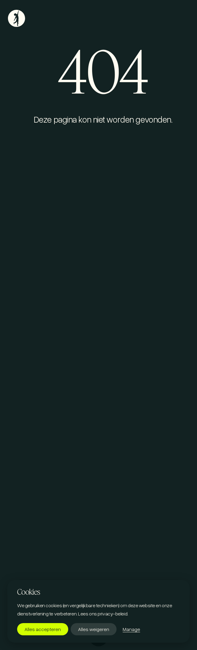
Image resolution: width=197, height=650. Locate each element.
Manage (131, 629)
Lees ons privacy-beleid (102, 614)
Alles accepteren (42, 629)
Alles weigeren (93, 629)
